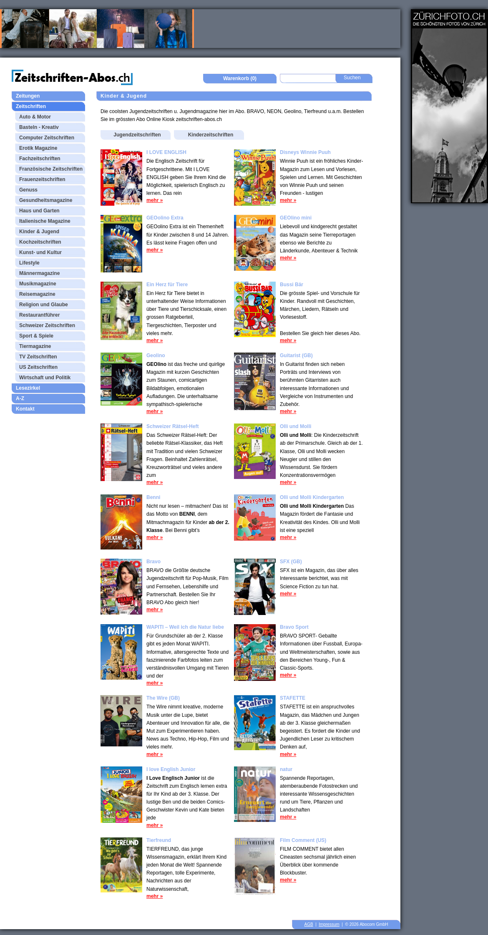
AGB (308, 924)
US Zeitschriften (38, 367)
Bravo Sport (294, 627)
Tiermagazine (35, 346)
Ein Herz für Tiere (167, 284)
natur (286, 769)
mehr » (154, 200)
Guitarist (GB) (296, 355)
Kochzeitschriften (40, 242)
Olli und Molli (295, 426)
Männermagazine (39, 273)
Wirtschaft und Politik (44, 378)
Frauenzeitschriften (42, 179)
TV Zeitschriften (38, 357)
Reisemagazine (37, 294)
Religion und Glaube (43, 304)
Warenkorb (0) (240, 78)
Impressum (329, 924)
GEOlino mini (296, 218)
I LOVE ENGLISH (166, 152)
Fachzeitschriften (39, 158)
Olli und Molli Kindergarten (312, 497)
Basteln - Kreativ (39, 127)
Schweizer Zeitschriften (47, 325)
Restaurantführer (39, 315)
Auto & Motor (35, 117)
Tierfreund (158, 840)
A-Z (20, 398)
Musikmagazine (37, 284)
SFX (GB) (291, 562)
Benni (153, 497)
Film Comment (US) (303, 840)
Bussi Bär (291, 284)
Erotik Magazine (38, 148)
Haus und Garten (39, 211)
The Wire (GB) (163, 698)
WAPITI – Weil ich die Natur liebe (185, 627)
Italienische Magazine (44, 221)
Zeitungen (28, 96)
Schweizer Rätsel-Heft (172, 426)
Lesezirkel (28, 388)
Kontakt (25, 409)
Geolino (155, 355)
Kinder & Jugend (39, 231)
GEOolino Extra (165, 218)
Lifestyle (29, 263)
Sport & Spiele (36, 336)
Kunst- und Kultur (40, 252)
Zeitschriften (31, 106)
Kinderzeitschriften (211, 135)
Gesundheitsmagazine (45, 200)
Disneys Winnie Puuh (305, 152)
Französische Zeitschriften (51, 169)
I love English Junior (170, 769)
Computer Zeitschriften (46, 138)
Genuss (28, 190)
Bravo (153, 562)
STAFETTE (292, 698)
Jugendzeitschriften (137, 135)
